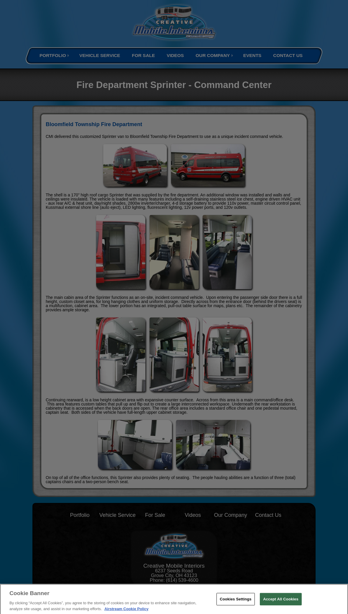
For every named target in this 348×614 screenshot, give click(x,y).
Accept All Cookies (280, 602)
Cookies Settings (236, 602)
